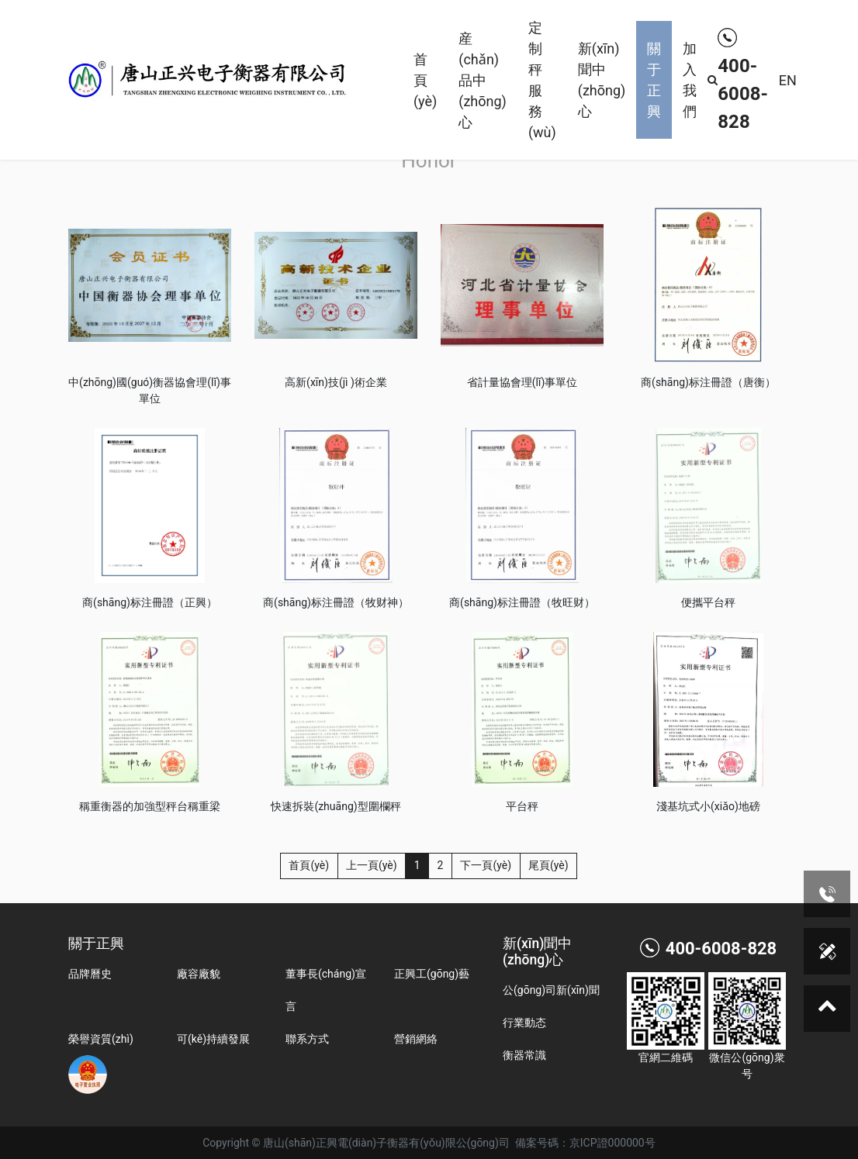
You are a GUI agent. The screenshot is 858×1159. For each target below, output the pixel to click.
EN (788, 80)
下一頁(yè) (485, 865)
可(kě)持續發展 (213, 1039)
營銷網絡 (416, 1039)
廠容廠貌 (198, 974)
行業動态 (524, 1022)
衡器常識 (524, 1055)
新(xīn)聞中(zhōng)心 (602, 79)
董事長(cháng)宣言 (325, 990)
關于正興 (654, 79)
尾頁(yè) (548, 865)
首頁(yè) (425, 80)
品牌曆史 (90, 974)
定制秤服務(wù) (542, 79)
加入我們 (690, 79)
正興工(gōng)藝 (431, 974)
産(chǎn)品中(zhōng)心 (482, 80)
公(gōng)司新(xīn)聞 (551, 990)
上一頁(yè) (371, 865)
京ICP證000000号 (612, 1143)
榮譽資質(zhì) (100, 1039)
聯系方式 (307, 1039)
